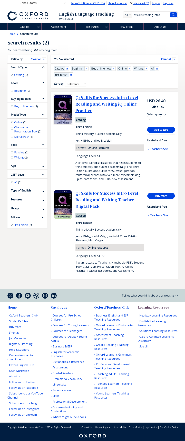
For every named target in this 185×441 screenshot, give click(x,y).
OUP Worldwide (19, 371)
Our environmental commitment (20, 357)
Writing (139, 68)
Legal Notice (151, 427)
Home (12, 307)
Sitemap (14, 332)
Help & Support (19, 350)
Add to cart (161, 130)
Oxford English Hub (21, 365)
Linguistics (59, 384)
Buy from (161, 196)
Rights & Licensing (21, 344)
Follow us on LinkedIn (23, 414)
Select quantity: (156, 114)
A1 (152, 68)
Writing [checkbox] (21, 157)
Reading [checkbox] (21, 152)
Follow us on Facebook (23, 388)
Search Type (19, 67)
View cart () (139, 3)
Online (122, 68)
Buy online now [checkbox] (26, 106)
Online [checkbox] (20, 122)
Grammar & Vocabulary (67, 379)
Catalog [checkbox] (21, 75)
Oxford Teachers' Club (23, 315)
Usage (15, 208)
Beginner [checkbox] (22, 91)
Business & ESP (62, 346)
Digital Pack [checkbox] (23, 137)
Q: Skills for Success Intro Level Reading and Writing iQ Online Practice (106, 104)
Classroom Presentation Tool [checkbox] (27, 129)
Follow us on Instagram (24, 409)
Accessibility (120, 427)
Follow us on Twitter (22, 382)
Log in (156, 3)
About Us (160, 27)
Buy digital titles (21, 99)
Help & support (117, 3)
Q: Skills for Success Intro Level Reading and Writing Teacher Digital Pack (106, 199)
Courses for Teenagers (67, 331)
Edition (15, 217)
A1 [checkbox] (17, 182)
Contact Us (86, 427)
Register (168, 3)
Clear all (166, 59)
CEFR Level (17, 175)
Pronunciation (62, 390)
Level (14, 83)
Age (13, 166)
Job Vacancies (17, 338)
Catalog (25, 27)
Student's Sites (18, 321)
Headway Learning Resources (158, 315)
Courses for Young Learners (71, 325)
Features (16, 199)
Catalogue (59, 307)
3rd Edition (61, 74)
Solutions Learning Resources (158, 331)
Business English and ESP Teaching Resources (111, 317)
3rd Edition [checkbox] (23, 225)
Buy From (126, 27)
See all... (144, 346)
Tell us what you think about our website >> (150, 295)
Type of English (21, 190)
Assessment (58, 27)
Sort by (58, 84)
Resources (92, 27)
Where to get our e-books (69, 417)
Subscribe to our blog (23, 403)
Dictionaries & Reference (68, 362)
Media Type (18, 115)
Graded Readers (63, 373)
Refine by (17, 59)
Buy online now (101, 68)
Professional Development (69, 401)
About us (15, 376)
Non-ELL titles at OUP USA (88, 3)
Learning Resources (153, 307)
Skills (14, 145)
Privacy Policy (135, 427)
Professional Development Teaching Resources (112, 366)
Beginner (78, 68)
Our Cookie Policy (169, 427)
